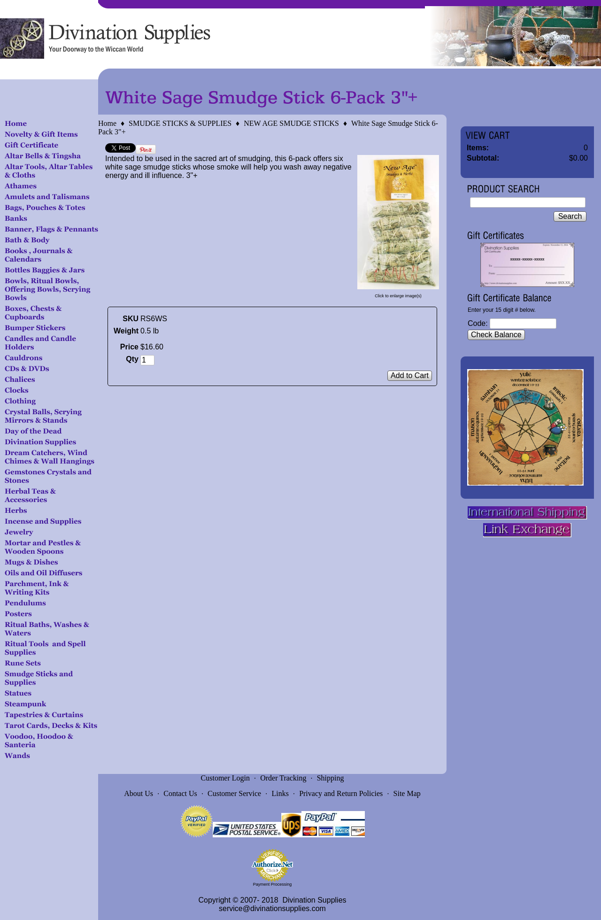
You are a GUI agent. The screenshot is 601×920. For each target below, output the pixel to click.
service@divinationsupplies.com (272, 908)
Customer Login (225, 778)
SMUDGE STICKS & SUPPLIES (180, 123)
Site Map (407, 793)
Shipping (330, 778)
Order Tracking (283, 778)
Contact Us (180, 793)
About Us (138, 793)
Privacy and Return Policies (341, 793)
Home (107, 123)
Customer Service (234, 793)
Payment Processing (272, 884)
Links (279, 793)
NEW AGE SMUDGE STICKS (291, 123)
